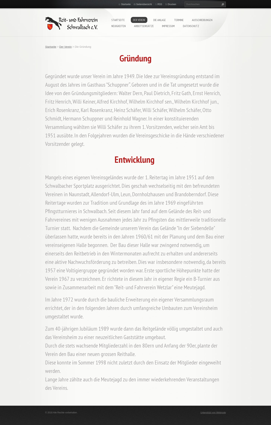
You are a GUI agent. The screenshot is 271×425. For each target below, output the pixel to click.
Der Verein (139, 20)
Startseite (118, 20)
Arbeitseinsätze (144, 26)
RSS (160, 4)
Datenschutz (191, 26)
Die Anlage (159, 20)
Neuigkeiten (118, 26)
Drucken (172, 4)
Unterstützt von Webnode (213, 412)
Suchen (222, 4)
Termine (179, 20)
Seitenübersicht (144, 4)
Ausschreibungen (202, 20)
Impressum (168, 26)
